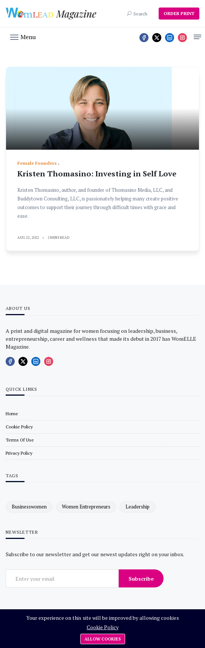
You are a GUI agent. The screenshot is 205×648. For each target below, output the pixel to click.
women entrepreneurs (86, 506)
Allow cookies (102, 639)
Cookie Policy (103, 627)
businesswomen (29, 506)
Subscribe (141, 578)
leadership (137, 506)
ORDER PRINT (179, 13)
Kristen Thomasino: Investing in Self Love (96, 173)
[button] (23, 36)
